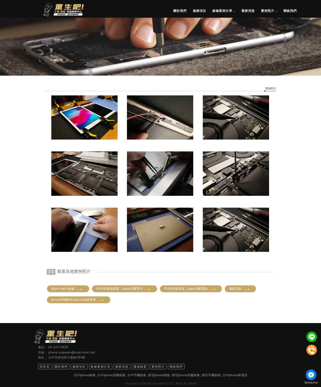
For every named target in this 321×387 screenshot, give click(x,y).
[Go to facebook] (311, 375)
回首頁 (45, 366)
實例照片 (269, 11)
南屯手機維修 (211, 375)
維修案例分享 (223, 11)
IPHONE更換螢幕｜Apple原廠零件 (123, 289)
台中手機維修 (136, 375)
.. (174, 383)
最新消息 (248, 11)
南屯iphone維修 (159, 375)
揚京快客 (146, 383)
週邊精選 (140, 366)
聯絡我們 (290, 11)
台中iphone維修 (84, 375)
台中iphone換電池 (235, 375)
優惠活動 (239, 289)
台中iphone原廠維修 (111, 375)
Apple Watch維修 (67, 289)
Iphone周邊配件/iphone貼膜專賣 (77, 300)
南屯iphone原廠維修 (186, 375)
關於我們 (180, 11)
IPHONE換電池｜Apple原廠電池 (190, 289)
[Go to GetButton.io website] (311, 382)
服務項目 (199, 11)
